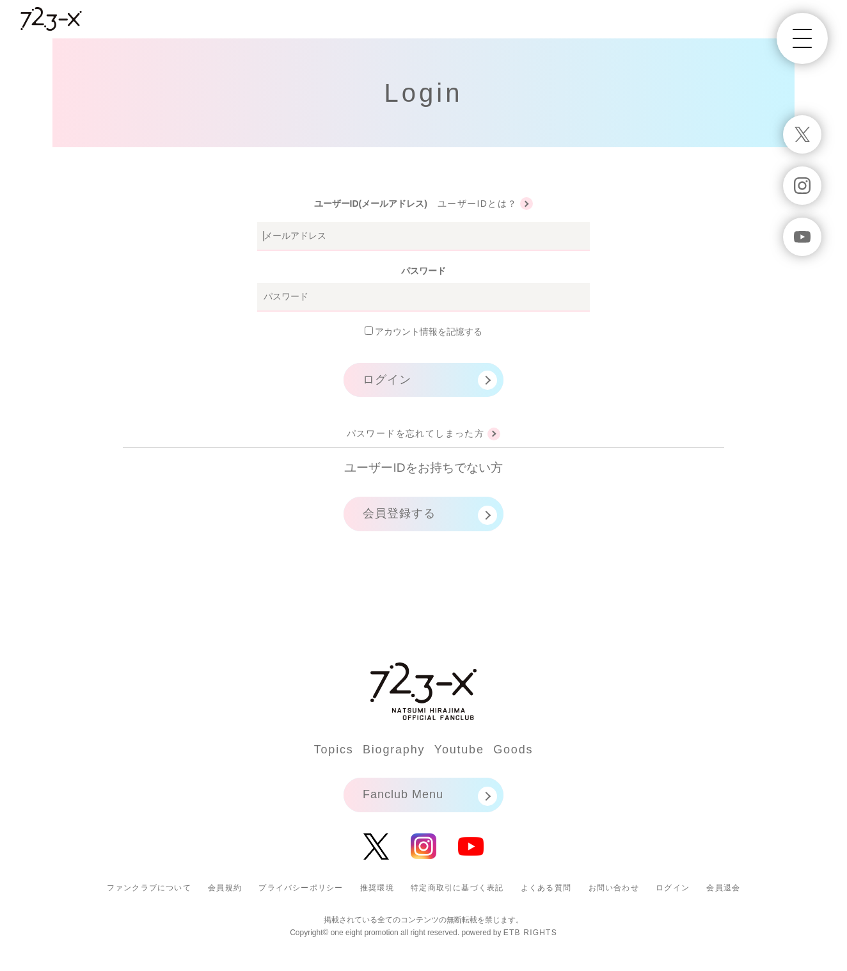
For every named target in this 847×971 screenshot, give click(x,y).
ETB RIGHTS (530, 932)
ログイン (387, 379)
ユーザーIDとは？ (478, 203)
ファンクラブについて (149, 887)
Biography (394, 749)
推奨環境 (377, 887)
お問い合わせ (614, 887)
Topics (334, 749)
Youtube (459, 749)
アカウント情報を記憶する (424, 331)
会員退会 (723, 887)
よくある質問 (546, 887)
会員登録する (399, 513)
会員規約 (225, 887)
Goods (513, 749)
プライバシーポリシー (300, 887)
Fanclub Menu (403, 794)
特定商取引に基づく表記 (457, 887)
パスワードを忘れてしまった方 (416, 433)
